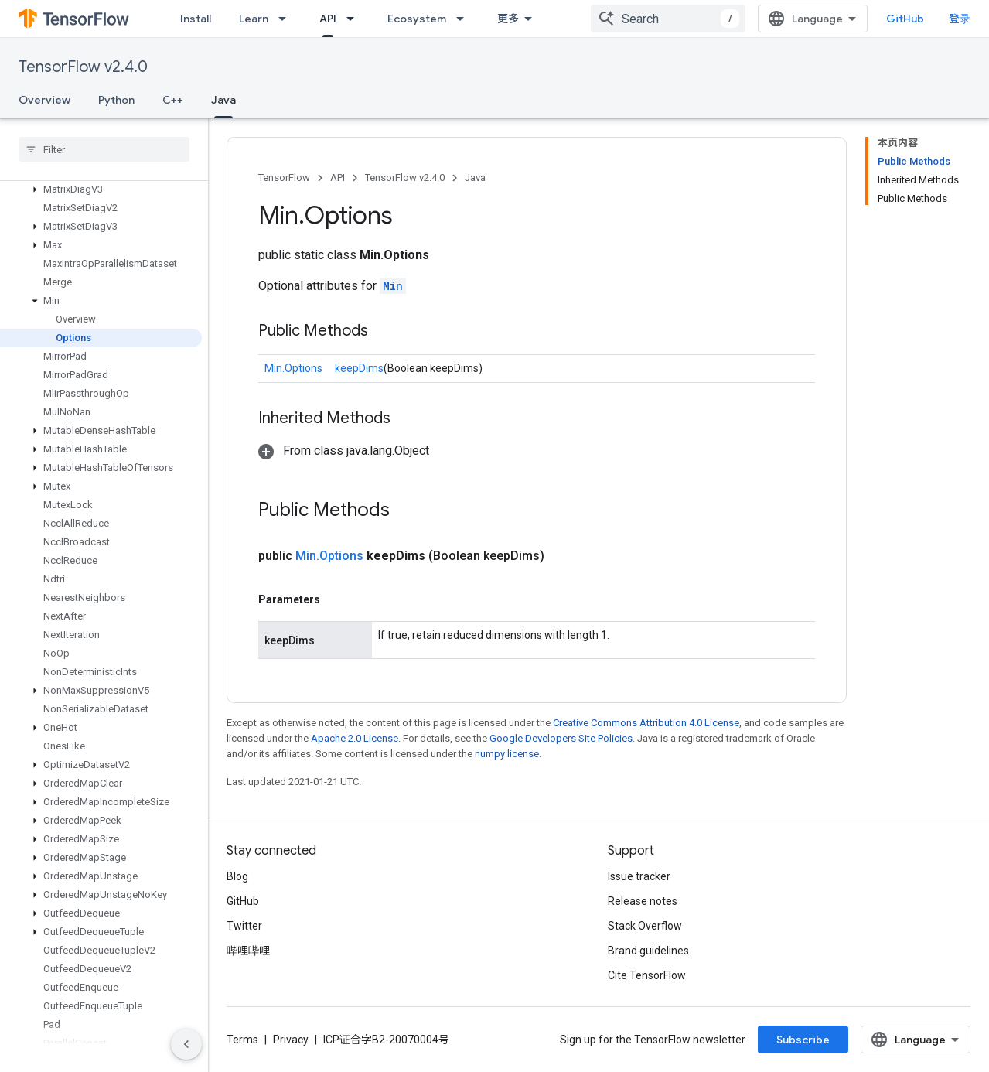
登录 (959, 18)
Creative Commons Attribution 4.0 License (646, 723)
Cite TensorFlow (647, 975)
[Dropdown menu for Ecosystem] (464, 18)
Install (195, 19)
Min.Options (293, 368)
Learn (253, 19)
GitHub (905, 19)
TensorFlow (284, 177)
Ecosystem (416, 19)
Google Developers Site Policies (561, 738)
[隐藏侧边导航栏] (186, 1044)
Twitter (244, 926)
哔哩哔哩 (248, 950)
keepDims (359, 368)
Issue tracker (639, 876)
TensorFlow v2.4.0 (83, 67)
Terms (242, 1039)
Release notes (642, 901)
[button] (101, 189)
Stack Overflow (645, 926)
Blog (237, 876)
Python (116, 100)
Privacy (291, 1039)
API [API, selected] (327, 19)
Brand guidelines (648, 950)
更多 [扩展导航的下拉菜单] (508, 19)
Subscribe (803, 1039)
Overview (44, 100)
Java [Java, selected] (223, 100)
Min (393, 285)
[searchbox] (104, 149)
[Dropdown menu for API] (354, 18)
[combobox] (668, 18)
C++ (172, 100)
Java (475, 177)
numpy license (507, 754)
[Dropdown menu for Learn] (286, 18)
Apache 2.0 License (354, 738)
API (337, 177)
